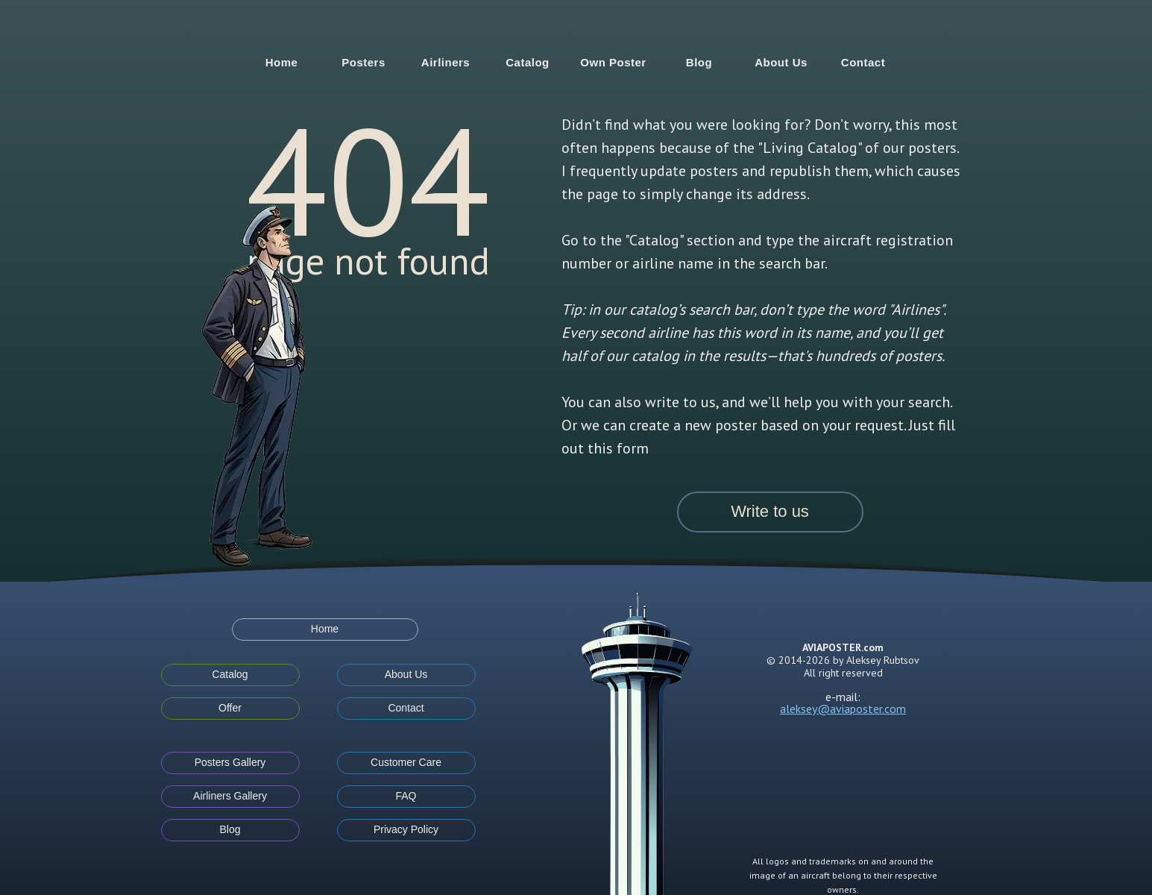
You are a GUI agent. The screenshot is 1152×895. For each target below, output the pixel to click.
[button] (770, 512)
